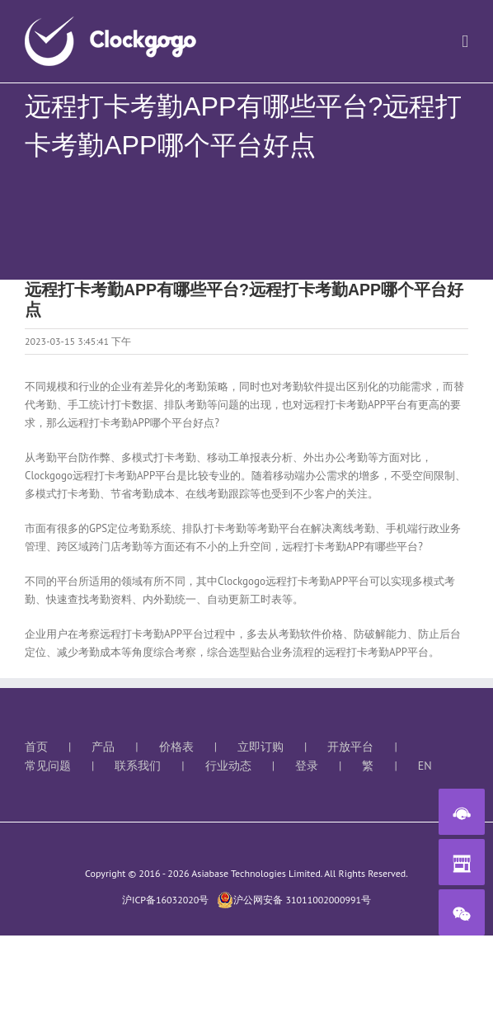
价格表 (176, 746)
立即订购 (260, 746)
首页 (36, 746)
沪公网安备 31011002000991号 (294, 900)
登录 (306, 765)
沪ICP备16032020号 (165, 899)
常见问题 (48, 765)
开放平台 (350, 746)
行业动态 (228, 765)
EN (425, 765)
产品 (103, 746)
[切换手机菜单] (465, 41)
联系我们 (138, 765)
